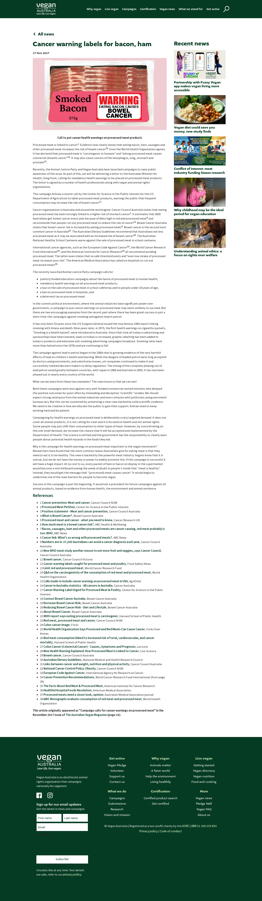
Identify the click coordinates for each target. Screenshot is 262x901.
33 (128, 246)
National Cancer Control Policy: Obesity (69, 668)
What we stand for (191, 9)
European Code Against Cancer (64, 673)
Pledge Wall (204, 804)
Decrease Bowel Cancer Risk (62, 603)
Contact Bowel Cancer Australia (64, 598)
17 (100, 201)
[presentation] (64, 845)
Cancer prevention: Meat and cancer (66, 502)
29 (69, 230)
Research (117, 809)
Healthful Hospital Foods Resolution (67, 690)
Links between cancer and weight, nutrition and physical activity (86, 664)
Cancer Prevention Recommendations (68, 677)
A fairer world (160, 771)
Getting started (204, 765)
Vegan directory (204, 771)
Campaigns (129, 9)
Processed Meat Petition (58, 507)
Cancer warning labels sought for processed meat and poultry (84, 564)
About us (204, 815)
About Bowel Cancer (56, 612)
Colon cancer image (56, 625)
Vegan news (167, 9)
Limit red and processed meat (63, 568)
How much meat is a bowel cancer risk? (68, 524)
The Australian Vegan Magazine (86, 715)
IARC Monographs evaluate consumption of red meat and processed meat (92, 699)
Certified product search (160, 798)
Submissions (117, 804)
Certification (148, 9)
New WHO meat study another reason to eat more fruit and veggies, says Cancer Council (102, 550)
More (204, 791)
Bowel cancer (52, 559)
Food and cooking (203, 782)
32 (107, 148)
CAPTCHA (43, 834)
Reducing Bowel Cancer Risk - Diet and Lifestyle (74, 607)
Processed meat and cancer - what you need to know (77, 520)
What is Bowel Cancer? (57, 516)
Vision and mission (117, 815)
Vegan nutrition (204, 776)
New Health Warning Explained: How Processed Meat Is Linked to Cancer (91, 651)
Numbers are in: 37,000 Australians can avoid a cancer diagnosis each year (91, 542)
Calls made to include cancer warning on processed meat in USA (85, 581)
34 (58, 250)
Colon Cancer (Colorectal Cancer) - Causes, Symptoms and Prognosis (89, 646)
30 (134, 234)
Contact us (117, 782)
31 (45, 161)
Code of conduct (171, 831)
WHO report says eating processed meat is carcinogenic (80, 616)
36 (56, 263)
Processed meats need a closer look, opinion (73, 694)
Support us (117, 776)
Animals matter (160, 765)
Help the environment (161, 776)
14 (69, 156)
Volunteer (117, 771)
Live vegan (111, 9)
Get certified (160, 804)
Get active (213, 9)
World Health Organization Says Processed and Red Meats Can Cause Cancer (94, 629)
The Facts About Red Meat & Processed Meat (73, 686)
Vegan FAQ (203, 809)
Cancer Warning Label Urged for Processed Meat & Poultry (82, 590)
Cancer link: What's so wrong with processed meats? (77, 537)
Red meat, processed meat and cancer (69, 620)
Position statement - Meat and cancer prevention (75, 511)
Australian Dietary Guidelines (62, 660)
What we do (117, 791)
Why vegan (94, 9)
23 (134, 221)
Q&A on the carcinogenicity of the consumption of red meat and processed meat (97, 572)
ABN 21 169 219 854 (204, 826)
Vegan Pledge (117, 765)
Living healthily (160, 782)
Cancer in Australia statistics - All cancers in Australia (77, 585)
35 (123, 250)
